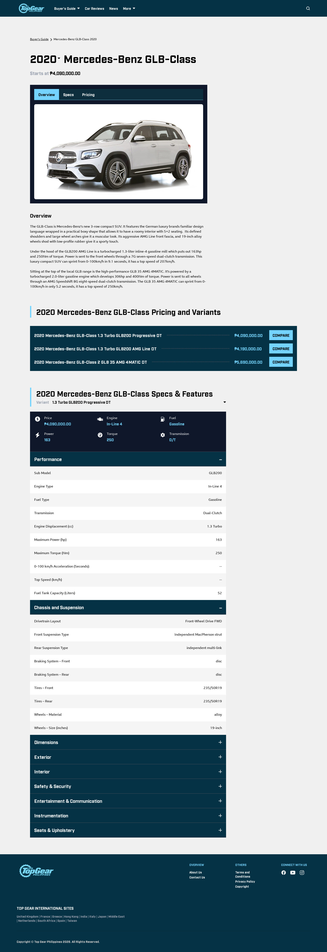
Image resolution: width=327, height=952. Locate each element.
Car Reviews (94, 8)
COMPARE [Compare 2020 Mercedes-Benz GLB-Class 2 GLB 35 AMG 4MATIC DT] (281, 362)
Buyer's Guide (39, 39)
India (83, 916)
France (45, 916)
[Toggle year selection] (59, 58)
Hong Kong (71, 916)
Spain (61, 920)
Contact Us (197, 877)
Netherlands (26, 920)
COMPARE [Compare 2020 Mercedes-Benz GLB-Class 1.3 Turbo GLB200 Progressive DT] (281, 335)
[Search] (308, 8)
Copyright (242, 886)
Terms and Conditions (242, 874)
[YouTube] (292, 872)
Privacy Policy (245, 881)
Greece (57, 916)
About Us (195, 872)
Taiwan (72, 920)
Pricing (88, 94)
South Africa (46, 920)
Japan (102, 916)
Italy (92, 916)
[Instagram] (301, 872)
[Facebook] (283, 872)
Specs (68, 94)
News (113, 8)
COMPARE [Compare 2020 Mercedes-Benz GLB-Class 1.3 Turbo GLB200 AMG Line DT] (281, 348)
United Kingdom (27, 916)
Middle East (116, 916)
